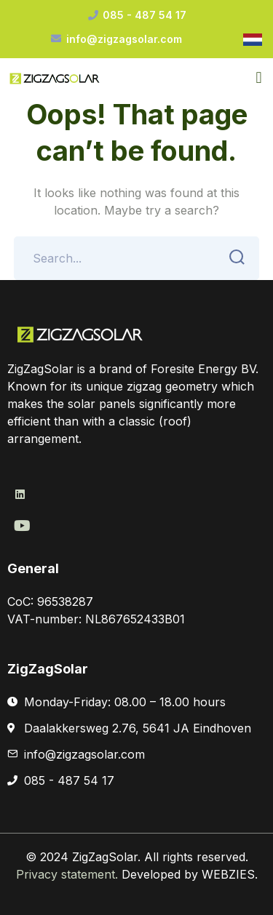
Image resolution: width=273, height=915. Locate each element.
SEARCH (233, 257)
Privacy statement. (69, 874)
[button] (259, 77)
